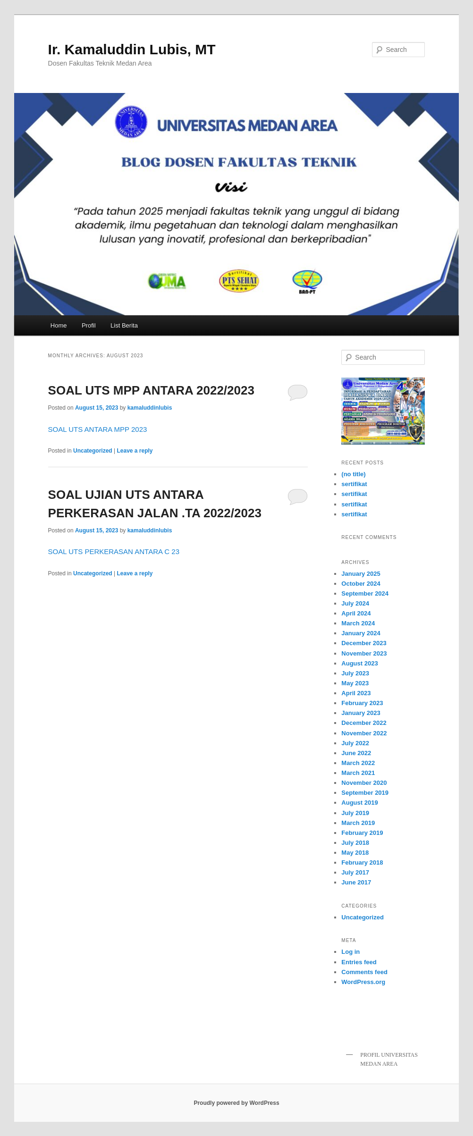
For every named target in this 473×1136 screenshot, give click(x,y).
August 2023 (359, 663)
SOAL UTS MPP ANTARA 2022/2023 (151, 390)
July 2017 (355, 872)
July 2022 (355, 743)
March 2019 (358, 822)
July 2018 (355, 842)
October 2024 (360, 583)
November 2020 (364, 782)
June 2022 (356, 753)
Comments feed (364, 972)
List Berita (124, 325)
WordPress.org (363, 981)
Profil (89, 325)
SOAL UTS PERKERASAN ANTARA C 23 (113, 551)
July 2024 (355, 603)
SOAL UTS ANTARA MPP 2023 (97, 429)
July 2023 (355, 673)
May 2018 (355, 852)
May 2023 (355, 683)
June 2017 (356, 882)
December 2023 (363, 643)
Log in (350, 951)
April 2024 (356, 613)
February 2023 (362, 703)
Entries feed (358, 962)
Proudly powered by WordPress (236, 1103)
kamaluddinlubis (149, 407)
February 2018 (362, 862)
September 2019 (365, 792)
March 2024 (358, 623)
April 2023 (356, 693)
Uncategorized (92, 450)
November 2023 (364, 653)
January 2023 (360, 712)
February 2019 (362, 832)
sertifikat (354, 484)
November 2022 (364, 733)
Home (59, 325)
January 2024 (360, 633)
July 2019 (355, 812)
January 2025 (360, 573)
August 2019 (359, 802)
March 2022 (358, 762)
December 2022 (363, 722)
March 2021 (358, 772)
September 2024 (365, 593)
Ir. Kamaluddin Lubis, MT (132, 49)
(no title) (353, 474)
